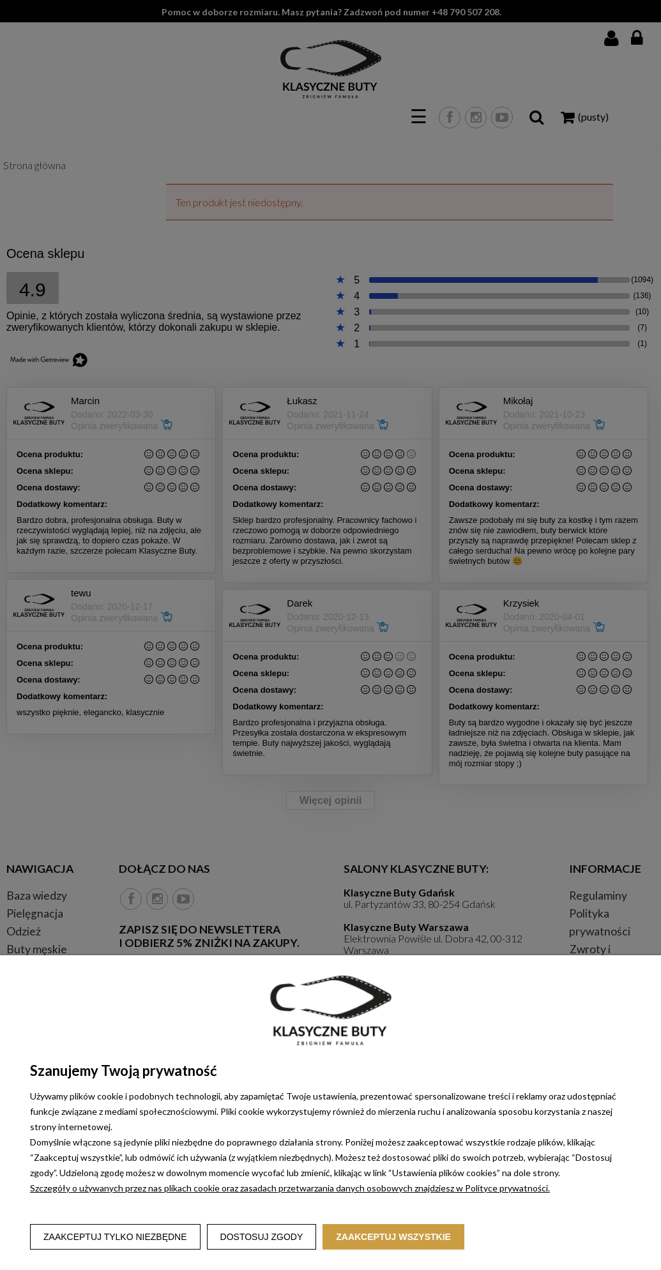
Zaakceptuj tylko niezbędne (115, 1237)
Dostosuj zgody (261, 1237)
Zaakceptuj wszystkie (393, 1237)
